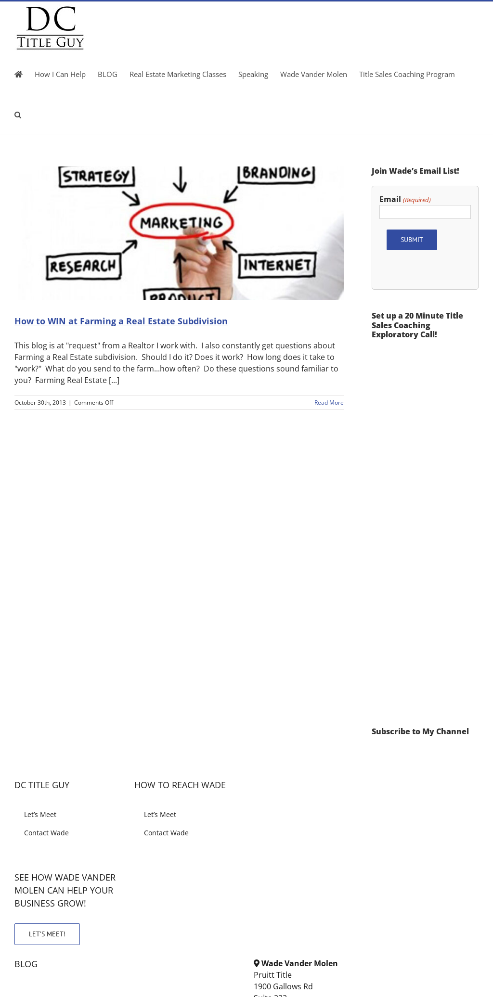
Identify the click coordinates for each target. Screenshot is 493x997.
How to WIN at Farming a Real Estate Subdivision (121, 321)
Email (404, 199)
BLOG (26, 964)
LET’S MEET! (47, 934)
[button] (17, 114)
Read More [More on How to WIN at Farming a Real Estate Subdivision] (329, 402)
